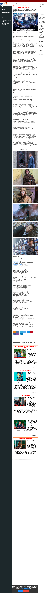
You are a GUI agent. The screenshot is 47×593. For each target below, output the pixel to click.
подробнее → (35, 367)
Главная (3, 6)
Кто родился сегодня (6, 12)
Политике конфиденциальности (25, 588)
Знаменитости (4, 17)
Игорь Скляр (15, 262)
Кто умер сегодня (5, 15)
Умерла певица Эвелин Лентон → (42, 8)
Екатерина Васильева (17, 264)
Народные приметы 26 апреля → (42, 18)
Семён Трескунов (16, 259)
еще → (44, 55)
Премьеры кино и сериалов (5, 24)
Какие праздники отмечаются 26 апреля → (42, 22)
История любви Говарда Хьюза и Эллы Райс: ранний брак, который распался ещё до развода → (42, 38)
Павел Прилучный (16, 258)
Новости (3, 9)
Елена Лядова (16, 261)
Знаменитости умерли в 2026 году (6, 21)
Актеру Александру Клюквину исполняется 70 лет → (42, 13)
